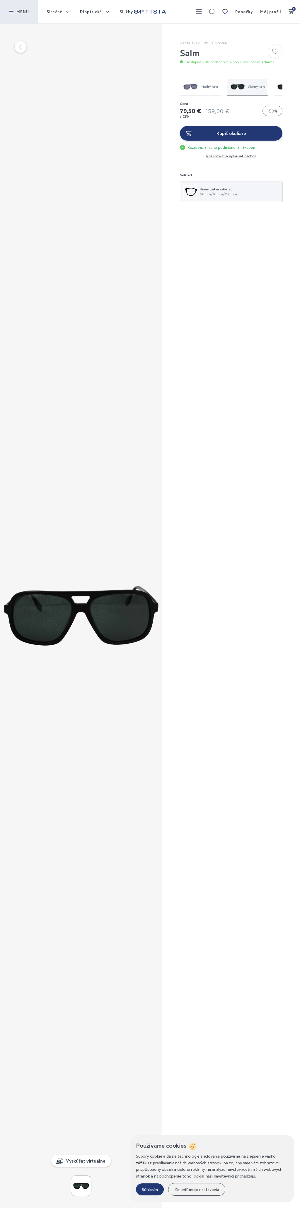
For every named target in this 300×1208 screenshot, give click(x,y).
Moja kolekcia (225, 12)
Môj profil (270, 11)
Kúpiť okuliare (231, 133)
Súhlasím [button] (150, 1189)
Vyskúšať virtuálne (85, 1160)
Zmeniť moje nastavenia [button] (196, 1189)
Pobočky (244, 11)
